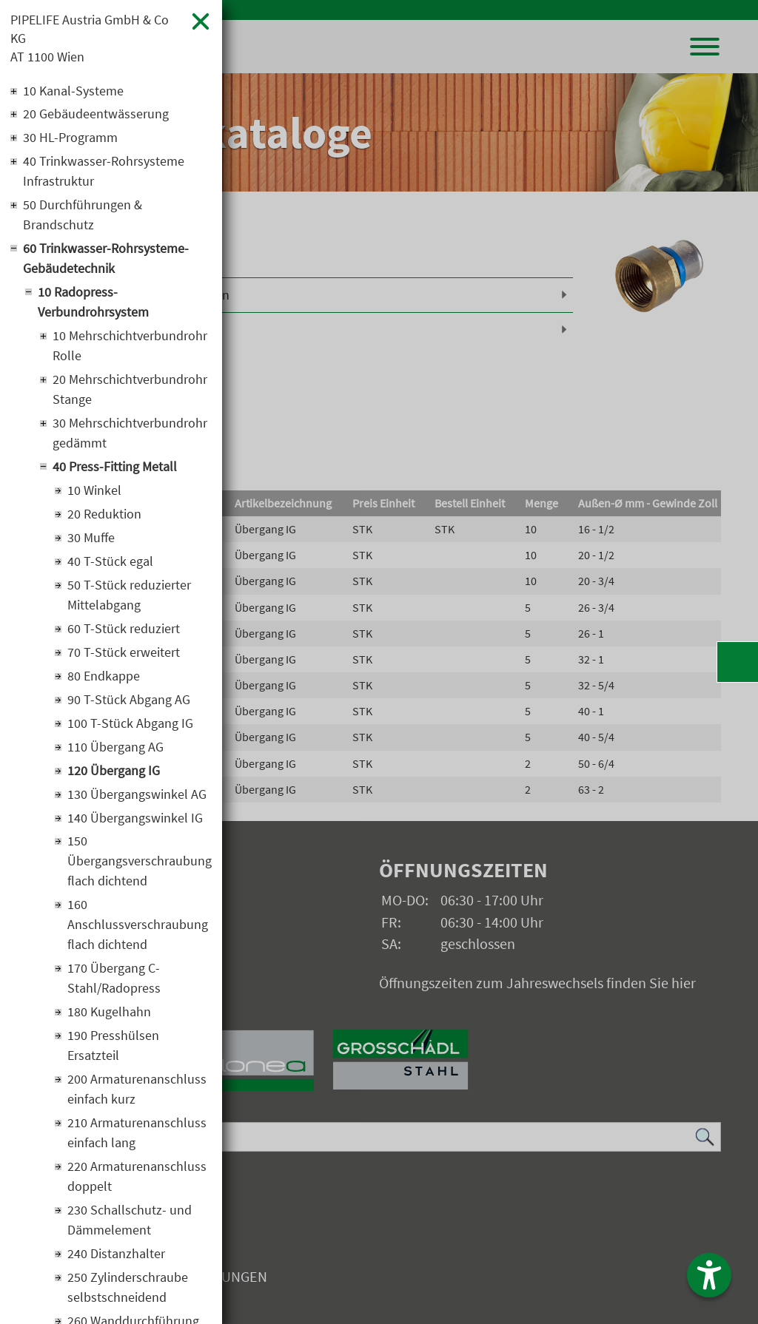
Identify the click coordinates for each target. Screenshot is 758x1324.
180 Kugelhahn (109, 1013)
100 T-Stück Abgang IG (130, 724)
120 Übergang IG (113, 771)
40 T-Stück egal (110, 562)
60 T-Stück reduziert (123, 629)
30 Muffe (91, 538)
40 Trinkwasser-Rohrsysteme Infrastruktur (103, 172)
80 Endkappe (103, 677)
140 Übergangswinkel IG (135, 819)
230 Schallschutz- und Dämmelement (129, 1221)
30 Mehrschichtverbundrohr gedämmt (130, 434)
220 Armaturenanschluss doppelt (137, 1178)
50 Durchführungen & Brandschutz (82, 215)
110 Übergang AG (115, 748)
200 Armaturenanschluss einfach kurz (137, 1091)
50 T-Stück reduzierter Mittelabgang (129, 596)
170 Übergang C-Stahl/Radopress (114, 980)
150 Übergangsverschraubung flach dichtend (139, 862)
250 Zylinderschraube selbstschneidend (127, 1289)
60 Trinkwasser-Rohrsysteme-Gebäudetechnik (106, 259)
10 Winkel (94, 491)
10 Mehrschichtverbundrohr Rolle (130, 346)
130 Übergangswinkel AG (137, 795)
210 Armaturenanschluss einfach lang (137, 1134)
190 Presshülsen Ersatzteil (113, 1047)
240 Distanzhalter (116, 1255)
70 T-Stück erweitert (123, 653)
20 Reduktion (104, 515)
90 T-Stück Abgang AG (128, 700)
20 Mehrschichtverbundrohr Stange (130, 390)
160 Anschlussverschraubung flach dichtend (137, 926)
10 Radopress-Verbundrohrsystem (93, 303)
